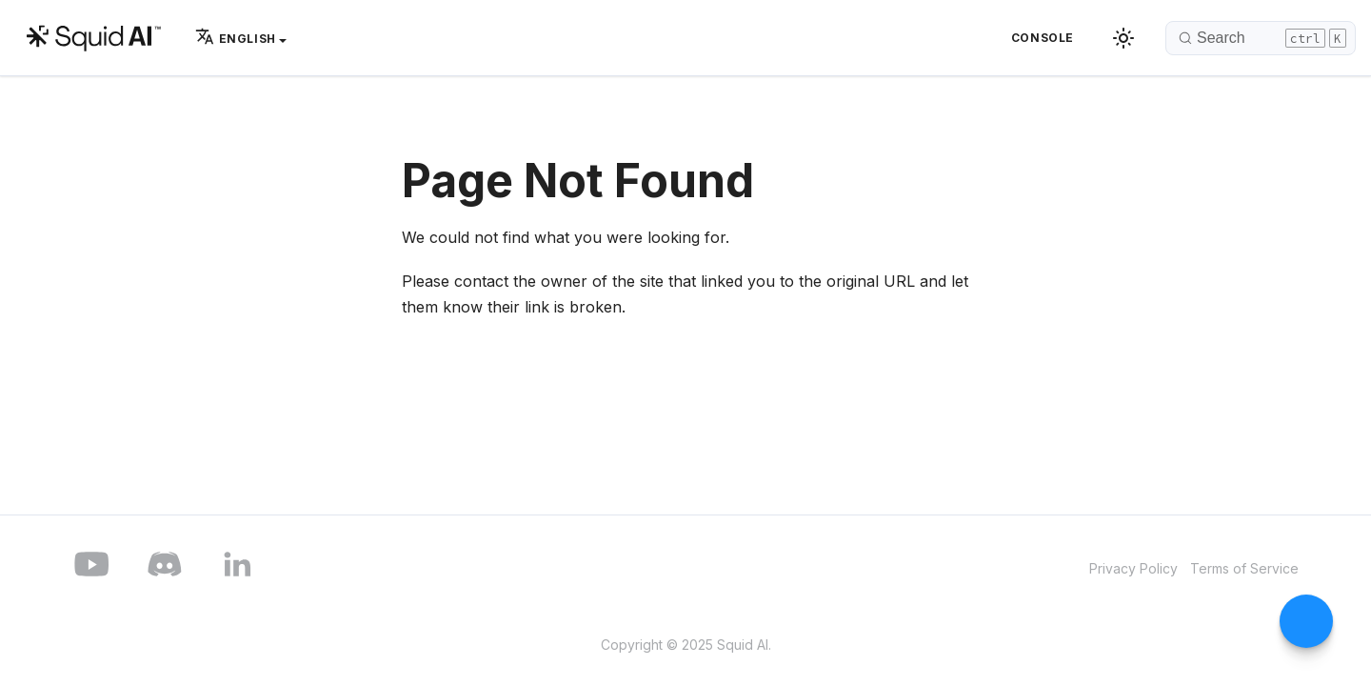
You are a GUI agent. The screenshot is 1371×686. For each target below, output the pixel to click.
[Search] (1260, 38)
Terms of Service (1244, 568)
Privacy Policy (1133, 568)
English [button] (235, 38)
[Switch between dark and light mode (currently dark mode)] (1123, 38)
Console (1042, 37)
